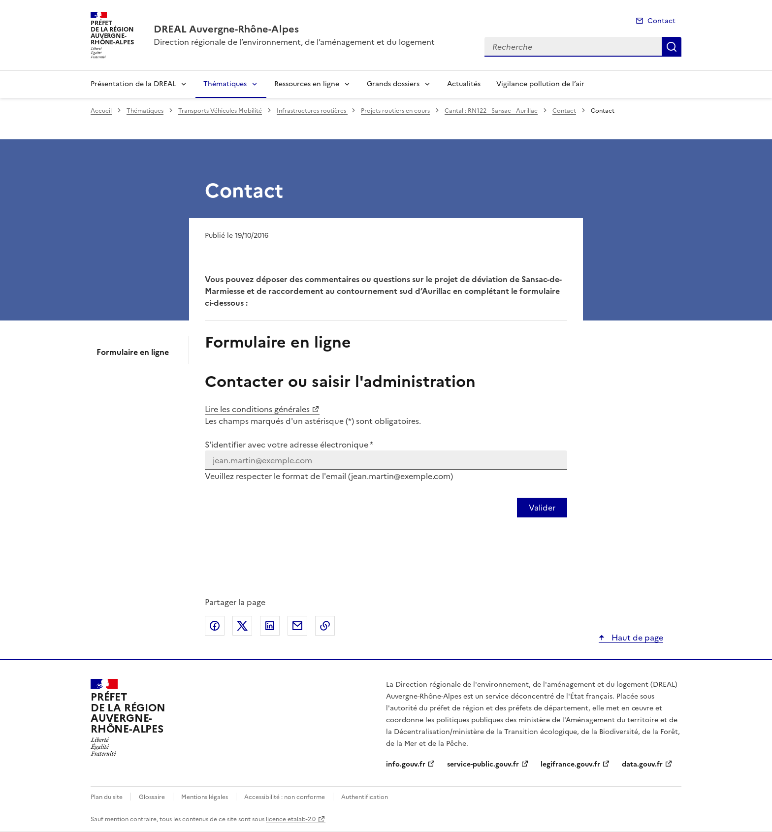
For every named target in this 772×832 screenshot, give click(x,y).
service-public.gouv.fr (483, 764)
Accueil (101, 110)
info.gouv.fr (405, 764)
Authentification (364, 797)
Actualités (464, 84)
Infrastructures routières (312, 110)
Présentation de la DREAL (133, 84)
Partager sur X (242, 626)
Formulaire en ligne (132, 352)
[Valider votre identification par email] (542, 507)
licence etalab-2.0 (291, 819)
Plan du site (107, 797)
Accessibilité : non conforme (284, 797)
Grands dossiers (393, 84)
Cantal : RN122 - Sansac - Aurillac (491, 110)
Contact (661, 21)
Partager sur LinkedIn (270, 626)
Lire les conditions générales (257, 409)
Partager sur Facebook (215, 626)
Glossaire (152, 797)
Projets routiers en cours (395, 110)
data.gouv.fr (642, 764)
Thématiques (225, 84)
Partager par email (297, 626)
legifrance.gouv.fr (570, 764)
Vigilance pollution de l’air (540, 84)
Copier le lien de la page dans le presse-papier (325, 626)
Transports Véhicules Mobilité (220, 110)
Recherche (671, 47)
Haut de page (636, 637)
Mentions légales (204, 797)
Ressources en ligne (306, 84)
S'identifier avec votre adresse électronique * (289, 444)
